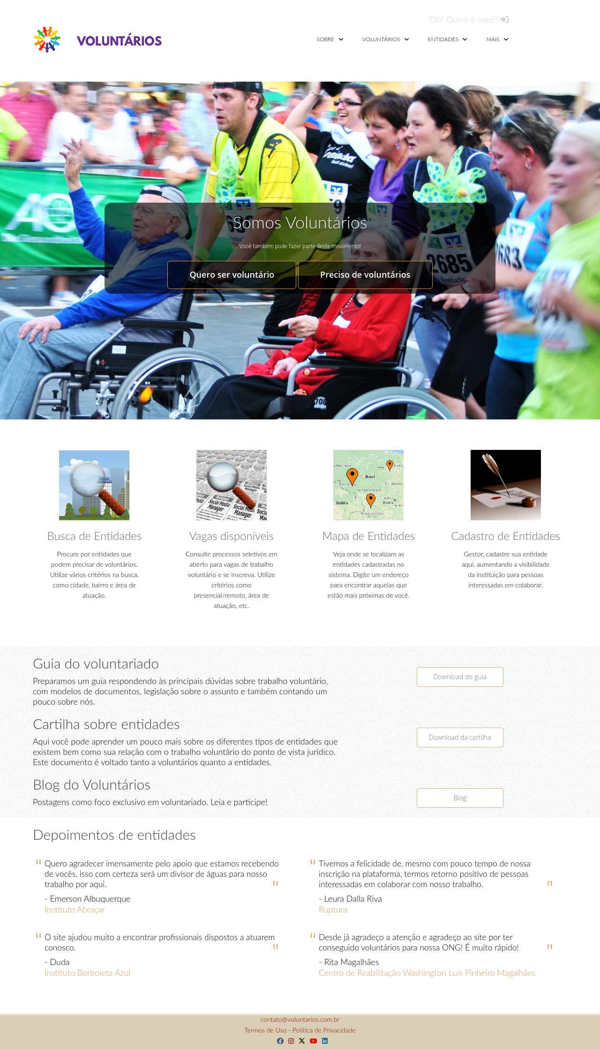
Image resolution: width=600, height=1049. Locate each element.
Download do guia (460, 676)
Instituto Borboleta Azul (87, 972)
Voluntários (385, 39)
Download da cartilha (460, 737)
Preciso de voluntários (365, 274)
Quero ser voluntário (231, 274)
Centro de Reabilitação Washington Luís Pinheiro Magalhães (427, 972)
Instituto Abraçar (75, 909)
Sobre (330, 39)
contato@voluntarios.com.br (300, 1019)
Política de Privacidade (324, 1030)
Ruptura (333, 909)
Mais (497, 39)
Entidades (448, 39)
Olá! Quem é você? (469, 19)
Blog (460, 797)
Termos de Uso (265, 1030)
